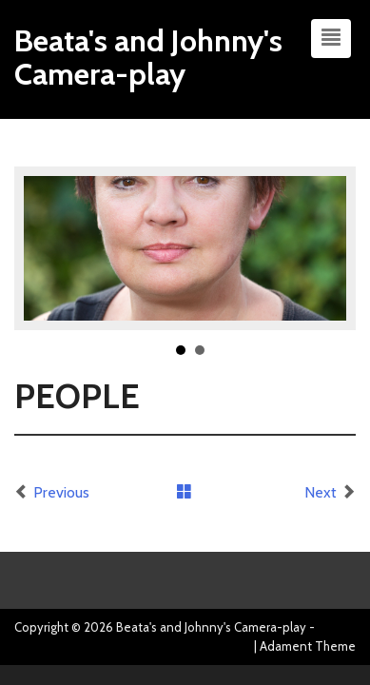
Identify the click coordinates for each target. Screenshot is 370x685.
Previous (61, 492)
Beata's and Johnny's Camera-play (148, 57)
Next (320, 492)
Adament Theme (308, 646)
